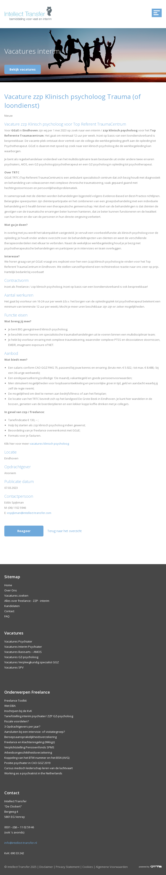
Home (8, 585)
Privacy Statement (68, 867)
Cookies (87, 867)
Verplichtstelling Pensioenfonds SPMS (29, 747)
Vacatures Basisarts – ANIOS (23, 652)
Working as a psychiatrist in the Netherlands (33, 773)
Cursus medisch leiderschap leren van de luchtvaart (38, 768)
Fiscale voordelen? (16, 721)
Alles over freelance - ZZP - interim (26, 601)
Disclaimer (46, 867)
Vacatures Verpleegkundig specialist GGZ (31, 662)
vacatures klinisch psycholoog (49, 444)
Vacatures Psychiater (18, 641)
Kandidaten (12, 606)
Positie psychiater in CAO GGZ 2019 (27, 763)
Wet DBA (10, 706)
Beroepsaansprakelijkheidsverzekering (30, 737)
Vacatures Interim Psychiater (23, 647)
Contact (9, 611)
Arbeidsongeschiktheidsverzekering (28, 752)
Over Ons (10, 590)
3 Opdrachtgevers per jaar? (22, 726)
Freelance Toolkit (15, 700)
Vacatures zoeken (16, 595)
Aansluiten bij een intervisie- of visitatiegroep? (34, 732)
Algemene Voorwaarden (112, 867)
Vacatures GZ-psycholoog (21, 657)
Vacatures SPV (14, 667)
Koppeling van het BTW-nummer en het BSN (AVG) (36, 758)
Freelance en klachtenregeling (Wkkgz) (29, 742)
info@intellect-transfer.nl (20, 843)
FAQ (7, 616)
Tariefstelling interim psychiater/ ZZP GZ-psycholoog (38, 716)
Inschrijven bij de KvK (18, 711)
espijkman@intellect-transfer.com (29, 513)
